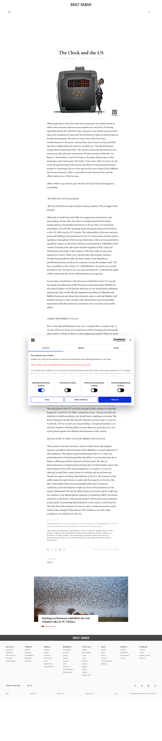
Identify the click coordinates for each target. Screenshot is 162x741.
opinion (49, 562)
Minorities (28, 658)
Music (103, 653)
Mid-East (47, 650)
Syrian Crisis (48, 664)
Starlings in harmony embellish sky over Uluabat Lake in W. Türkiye (67, 620)
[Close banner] (130, 340)
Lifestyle (86, 647)
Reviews (104, 664)
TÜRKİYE (28, 647)
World (47, 647)
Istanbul (27, 650)
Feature (84, 672)
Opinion (143, 647)
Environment (86, 653)
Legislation (9, 653)
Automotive (67, 650)
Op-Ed (142, 653)
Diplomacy (9, 650)
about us (60, 693)
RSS (116, 693)
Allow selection (81, 400)
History (84, 669)
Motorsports (124, 655)
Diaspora (28, 661)
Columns (142, 650)
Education (28, 653)
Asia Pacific (47, 658)
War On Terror (11, 655)
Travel (84, 655)
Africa (46, 661)
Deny (47, 400)
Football (123, 650)
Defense (66, 667)
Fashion (84, 661)
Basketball (123, 653)
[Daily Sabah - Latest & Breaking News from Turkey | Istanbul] (81, 4)
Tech (64, 664)
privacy (33, 693)
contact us (89, 693)
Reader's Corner (145, 655)
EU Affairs (9, 658)
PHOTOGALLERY (50, 626)
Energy (65, 655)
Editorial (142, 658)
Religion (85, 667)
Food (84, 658)
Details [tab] (81, 348)
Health (84, 650)
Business (67, 647)
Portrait (103, 658)
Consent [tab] (45, 348)
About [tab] (116, 348)
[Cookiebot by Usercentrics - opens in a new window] (115, 340)
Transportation (68, 669)
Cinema (103, 650)
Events (103, 655)
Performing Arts (106, 661)
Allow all (114, 400)
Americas (47, 655)
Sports (123, 647)
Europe (46, 653)
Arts (103, 647)
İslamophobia (48, 667)
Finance (65, 658)
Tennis (122, 658)
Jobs (7, 693)
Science (84, 664)
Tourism (66, 661)
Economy (66, 653)
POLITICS (10, 647)
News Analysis (10, 661)
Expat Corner (86, 675)
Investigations (29, 655)
